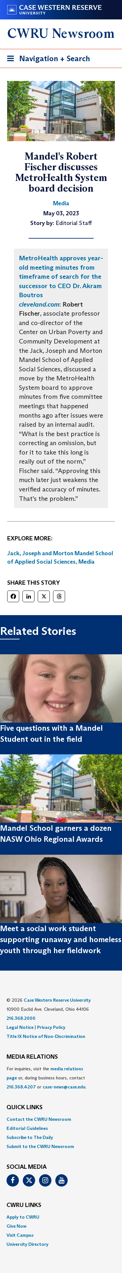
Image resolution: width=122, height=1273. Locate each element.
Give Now (16, 1226)
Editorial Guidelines (27, 1128)
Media (86, 561)
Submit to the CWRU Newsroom (40, 1146)
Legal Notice (20, 1027)
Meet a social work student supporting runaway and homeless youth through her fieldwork (60, 939)
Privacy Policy (51, 1027)
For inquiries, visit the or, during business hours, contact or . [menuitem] (47, 1078)
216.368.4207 (21, 1087)
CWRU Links (24, 1205)
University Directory (27, 1244)
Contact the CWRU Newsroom (39, 1119)
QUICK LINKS (25, 1107)
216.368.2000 (21, 1018)
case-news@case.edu (64, 1087)
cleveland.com (39, 304)
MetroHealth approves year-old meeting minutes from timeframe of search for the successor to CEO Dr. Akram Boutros (61, 276)
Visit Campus (20, 1235)
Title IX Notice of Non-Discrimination (46, 1036)
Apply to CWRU (23, 1217)
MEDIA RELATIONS (32, 1057)
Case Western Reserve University (57, 1000)
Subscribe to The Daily (30, 1137)
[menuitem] (61, 1119)
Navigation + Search (46, 60)
